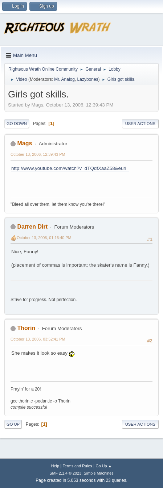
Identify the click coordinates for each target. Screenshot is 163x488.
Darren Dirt (32, 227)
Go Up (13, 424)
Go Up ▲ (103, 466)
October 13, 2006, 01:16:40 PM (44, 237)
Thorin (26, 328)
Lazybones (87, 79)
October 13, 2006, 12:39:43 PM (38, 154)
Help (55, 466)
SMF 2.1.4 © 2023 (65, 473)
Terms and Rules (77, 466)
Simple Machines (99, 473)
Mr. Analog (64, 79)
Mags (24, 143)
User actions (140, 123)
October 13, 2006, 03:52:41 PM (38, 339)
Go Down (17, 123)
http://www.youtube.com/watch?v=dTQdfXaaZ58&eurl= (70, 168)
